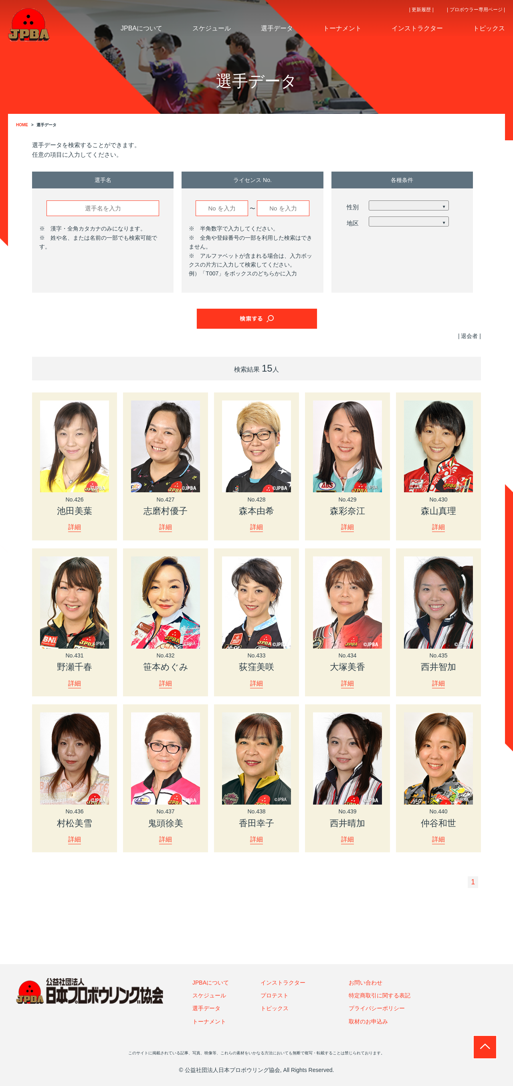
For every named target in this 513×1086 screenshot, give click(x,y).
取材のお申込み (368, 1021)
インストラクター (283, 982)
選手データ (206, 1008)
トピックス (275, 1008)
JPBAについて (210, 982)
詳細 (74, 526)
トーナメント (209, 1021)
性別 (353, 207)
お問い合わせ (365, 982)
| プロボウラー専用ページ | (476, 9)
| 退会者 (468, 336)
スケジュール (209, 995)
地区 (353, 223)
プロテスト (275, 995)
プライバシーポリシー (377, 1008)
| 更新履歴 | (421, 9)
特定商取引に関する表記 (379, 995)
